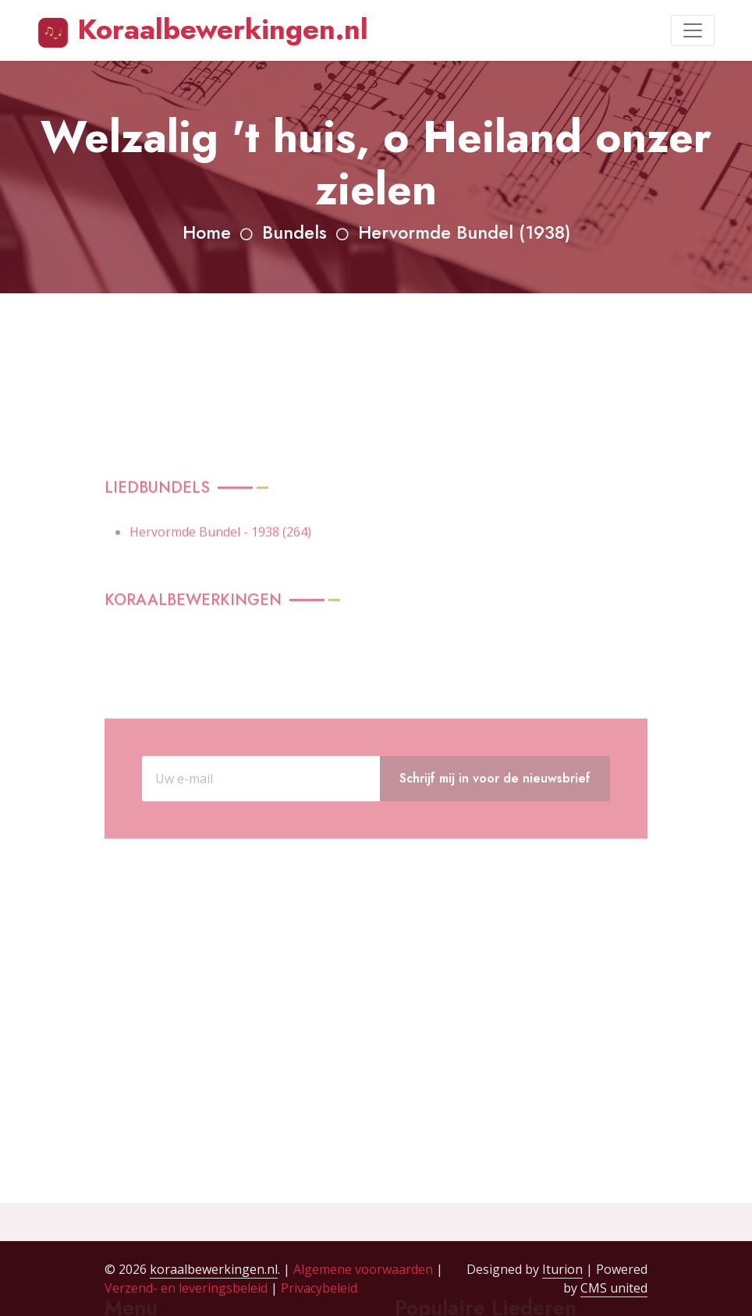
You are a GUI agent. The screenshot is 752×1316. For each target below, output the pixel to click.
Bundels (294, 232)
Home (207, 232)
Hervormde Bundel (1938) (464, 232)
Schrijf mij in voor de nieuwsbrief (495, 808)
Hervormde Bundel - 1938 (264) (220, 571)
